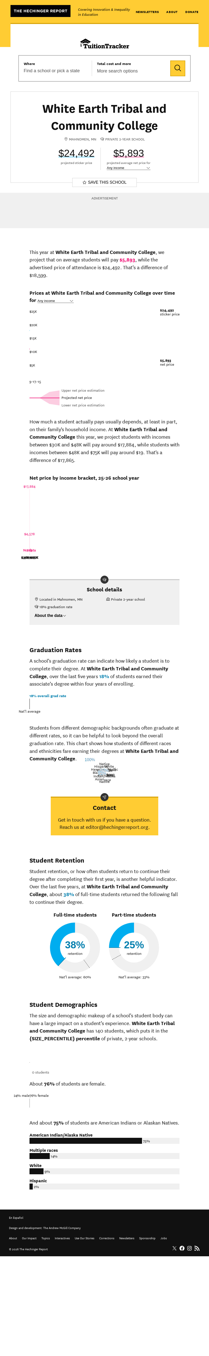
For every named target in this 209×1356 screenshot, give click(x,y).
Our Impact (29, 1337)
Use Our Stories (84, 1337)
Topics (46, 1337)
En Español (16, 1317)
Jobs (163, 1337)
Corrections (106, 1337)
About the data (50, 615)
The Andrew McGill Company (62, 1327)
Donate (191, 11)
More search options (117, 70)
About (172, 11)
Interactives (62, 1337)
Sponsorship (147, 1337)
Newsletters (147, 11)
